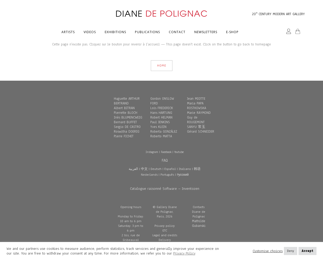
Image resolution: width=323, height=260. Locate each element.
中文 (144, 169)
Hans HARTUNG (161, 112)
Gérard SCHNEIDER (200, 131)
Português (167, 175)
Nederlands (149, 175)
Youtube (179, 152)
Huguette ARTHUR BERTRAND (127, 101)
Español (170, 169)
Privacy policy (164, 226)
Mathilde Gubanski (199, 223)
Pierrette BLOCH (125, 112)
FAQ (165, 160)
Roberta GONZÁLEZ (163, 131)
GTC (164, 230)
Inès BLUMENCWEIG (128, 117)
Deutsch (156, 169)
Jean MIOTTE (196, 98)
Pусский (183, 175)
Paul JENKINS (160, 122)
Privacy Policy (184, 253)
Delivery (165, 240)
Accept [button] (307, 251)
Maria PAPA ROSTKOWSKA (196, 105)
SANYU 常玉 (196, 127)
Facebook (166, 152)
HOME (161, 65)
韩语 (197, 169)
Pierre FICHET (124, 136)
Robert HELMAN (161, 117)
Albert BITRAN (124, 108)
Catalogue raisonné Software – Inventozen (164, 188)
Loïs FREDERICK (161, 108)
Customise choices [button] (268, 251)
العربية (133, 169)
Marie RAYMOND (199, 112)
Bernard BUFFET (125, 122)
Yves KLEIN (158, 127)
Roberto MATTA (161, 136)
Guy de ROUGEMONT (196, 120)
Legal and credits (164, 235)
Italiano (185, 169)
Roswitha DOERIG (126, 131)
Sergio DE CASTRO (127, 127)
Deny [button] (290, 251)
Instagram (152, 152)
